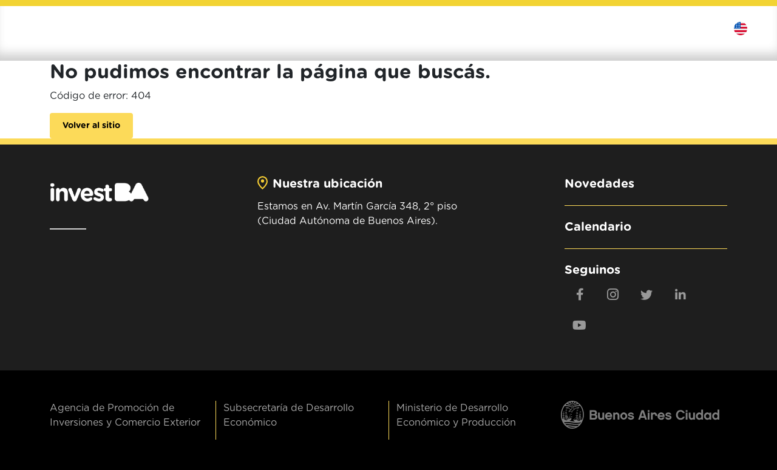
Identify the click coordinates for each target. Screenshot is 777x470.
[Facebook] (580, 294)
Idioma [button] (749, 28)
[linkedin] (680, 294)
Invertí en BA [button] (447, 28)
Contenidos (642, 28)
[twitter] (646, 294)
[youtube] (580, 325)
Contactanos (703, 28)
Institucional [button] (359, 28)
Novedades (599, 184)
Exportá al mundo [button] (549, 28)
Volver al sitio (91, 125)
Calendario (598, 227)
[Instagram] (613, 294)
